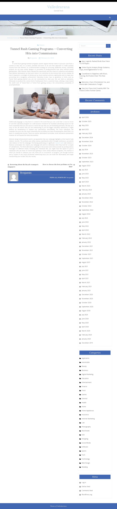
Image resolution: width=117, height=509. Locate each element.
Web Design (86, 463)
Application (85, 358)
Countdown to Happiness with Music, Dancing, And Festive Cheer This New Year (93, 76)
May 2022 (85, 226)
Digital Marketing (87, 374)
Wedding (85, 467)
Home (84, 407)
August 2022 (86, 214)
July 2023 (85, 170)
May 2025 (85, 125)
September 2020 (87, 307)
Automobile (86, 362)
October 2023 (86, 158)
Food (83, 390)
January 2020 (86, 339)
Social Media (86, 443)
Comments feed (87, 491)
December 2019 (87, 343)
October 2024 (86, 146)
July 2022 (85, 218)
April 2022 (85, 230)
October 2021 (86, 254)
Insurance (85, 415)
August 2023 (86, 166)
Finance (84, 386)
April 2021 (85, 278)
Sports (84, 451)
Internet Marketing (88, 419)
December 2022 (87, 198)
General (84, 399)
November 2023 (87, 154)
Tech (83, 455)
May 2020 (85, 323)
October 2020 (86, 303)
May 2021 (85, 274)
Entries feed (86, 486)
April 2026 (85, 117)
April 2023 (85, 182)
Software (85, 447)
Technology (86, 459)
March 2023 (86, 186)
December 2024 (87, 137)
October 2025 (86, 121)
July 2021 (85, 266)
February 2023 (87, 190)
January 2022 (86, 242)
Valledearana (58, 6)
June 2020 (85, 319)
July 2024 (85, 150)
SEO (83, 435)
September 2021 (87, 258)
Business (85, 370)
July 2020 (85, 315)
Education (85, 378)
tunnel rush (59, 143)
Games (41, 45)
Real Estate (86, 431)
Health (84, 403)
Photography (86, 427)
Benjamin (33, 58)
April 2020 (85, 327)
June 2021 (85, 270)
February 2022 (87, 238)
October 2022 (86, 206)
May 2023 (85, 178)
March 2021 (86, 282)
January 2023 (86, 194)
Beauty (84, 366)
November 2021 (87, 250)
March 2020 (86, 331)
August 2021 (86, 262)
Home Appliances (88, 411)
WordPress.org (87, 495)
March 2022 (86, 234)
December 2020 (87, 295)
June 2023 (85, 174)
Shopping (85, 439)
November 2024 (87, 141)
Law (83, 423)
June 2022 (85, 222)
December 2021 (87, 246)
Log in (84, 482)
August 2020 (86, 311)
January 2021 (86, 291)
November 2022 (87, 202)
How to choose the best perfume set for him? (58, 166)
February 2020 (87, 335)
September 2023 (87, 162)
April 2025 (85, 129)
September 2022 (87, 210)
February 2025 (87, 133)
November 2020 (87, 299)
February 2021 (87, 286)
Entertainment (86, 382)
